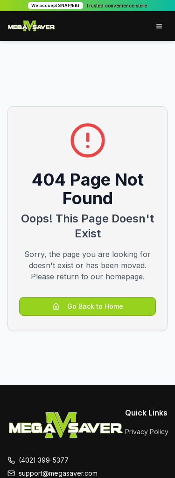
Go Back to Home (87, 306)
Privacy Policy (146, 432)
